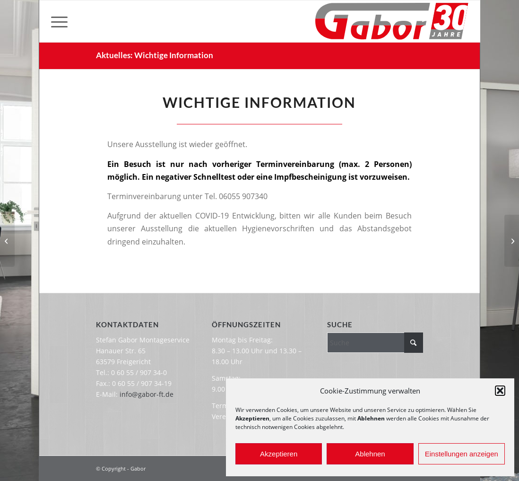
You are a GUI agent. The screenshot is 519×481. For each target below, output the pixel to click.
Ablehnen (370, 454)
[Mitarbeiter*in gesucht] (511, 241)
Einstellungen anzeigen (461, 454)
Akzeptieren (278, 454)
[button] (500, 390)
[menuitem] (59, 21)
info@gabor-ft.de (146, 394)
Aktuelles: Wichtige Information (154, 55)
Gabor (138, 468)
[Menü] (59, 21)
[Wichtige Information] (7, 241)
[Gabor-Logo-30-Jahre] (391, 21)
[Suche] (375, 342)
